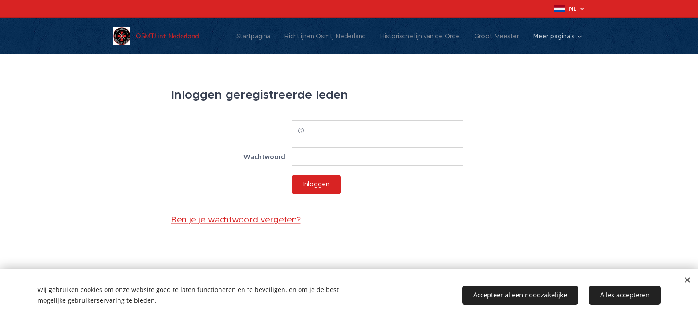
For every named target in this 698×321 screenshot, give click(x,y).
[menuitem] (251, 36)
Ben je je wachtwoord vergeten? (235, 219)
